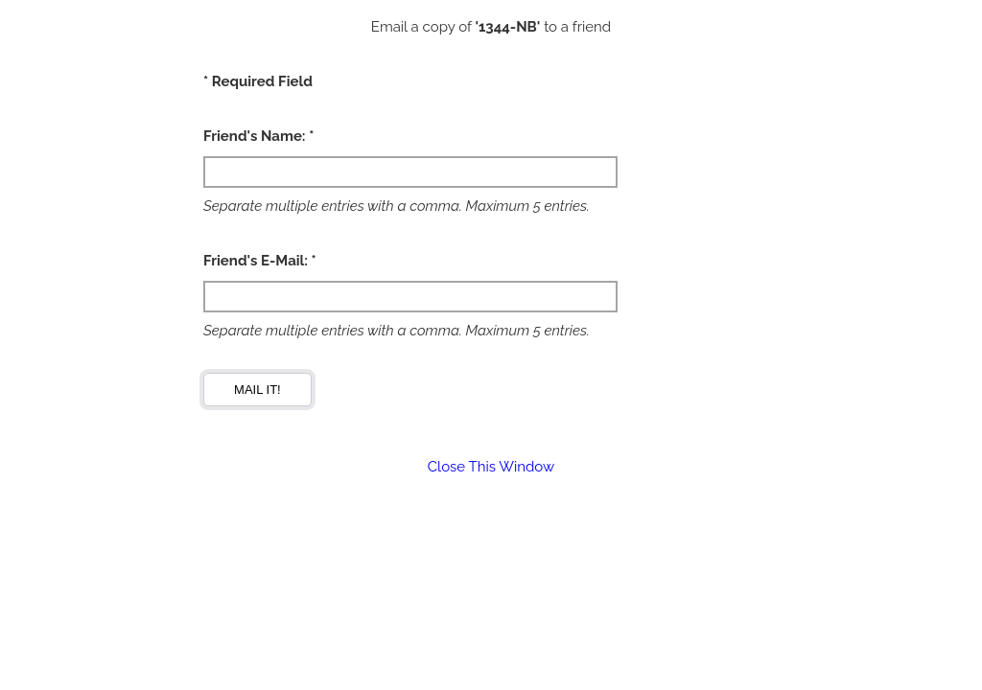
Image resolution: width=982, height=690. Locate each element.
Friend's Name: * (258, 136)
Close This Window (491, 466)
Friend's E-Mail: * (259, 260)
